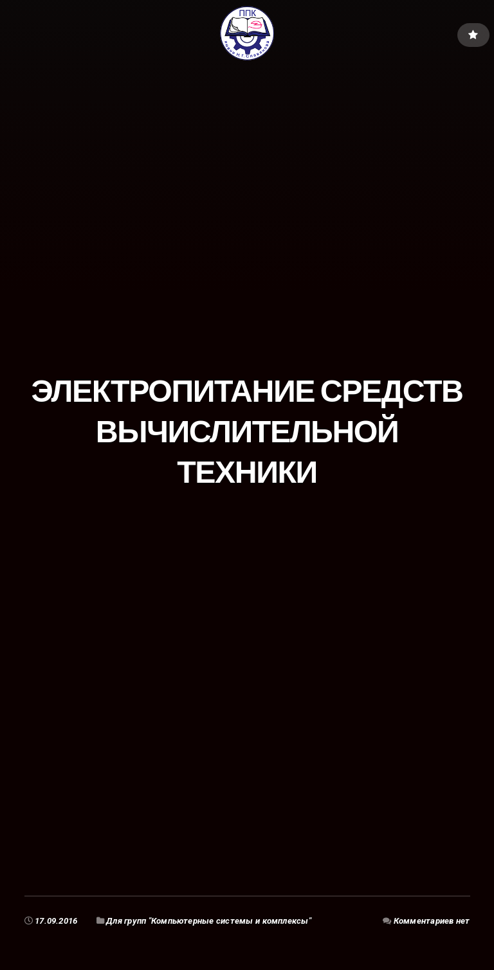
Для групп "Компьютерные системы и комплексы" (208, 921)
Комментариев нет (432, 921)
